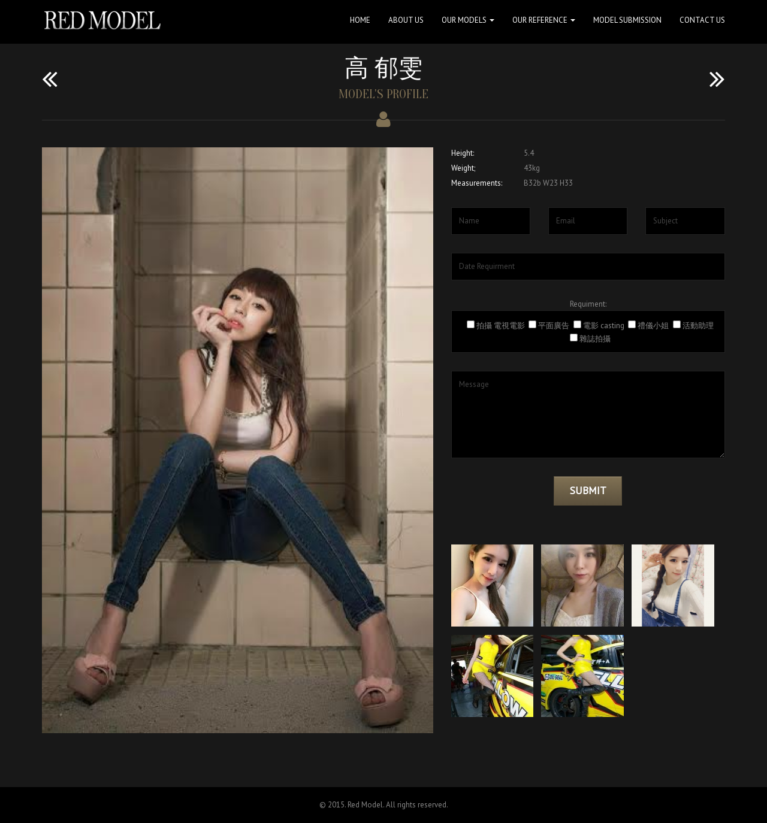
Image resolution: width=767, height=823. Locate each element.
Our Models (468, 20)
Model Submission (627, 20)
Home (360, 20)
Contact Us (702, 20)
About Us (406, 20)
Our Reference (543, 20)
